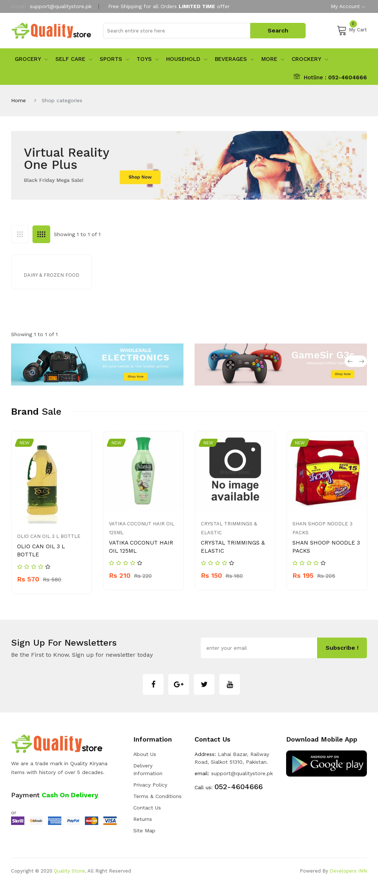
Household (186, 59)
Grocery (31, 59)
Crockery (310, 59)
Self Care (73, 59)
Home (18, 100)
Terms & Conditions (157, 796)
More (272, 59)
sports (114, 59)
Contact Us (147, 808)
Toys (148, 59)
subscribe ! (342, 647)
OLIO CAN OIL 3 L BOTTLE (48, 536)
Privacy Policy (150, 785)
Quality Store (69, 871)
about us (144, 754)
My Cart (352, 30)
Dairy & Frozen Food (51, 275)
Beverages (234, 59)
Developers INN (348, 871)
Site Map (144, 830)
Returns (142, 819)
